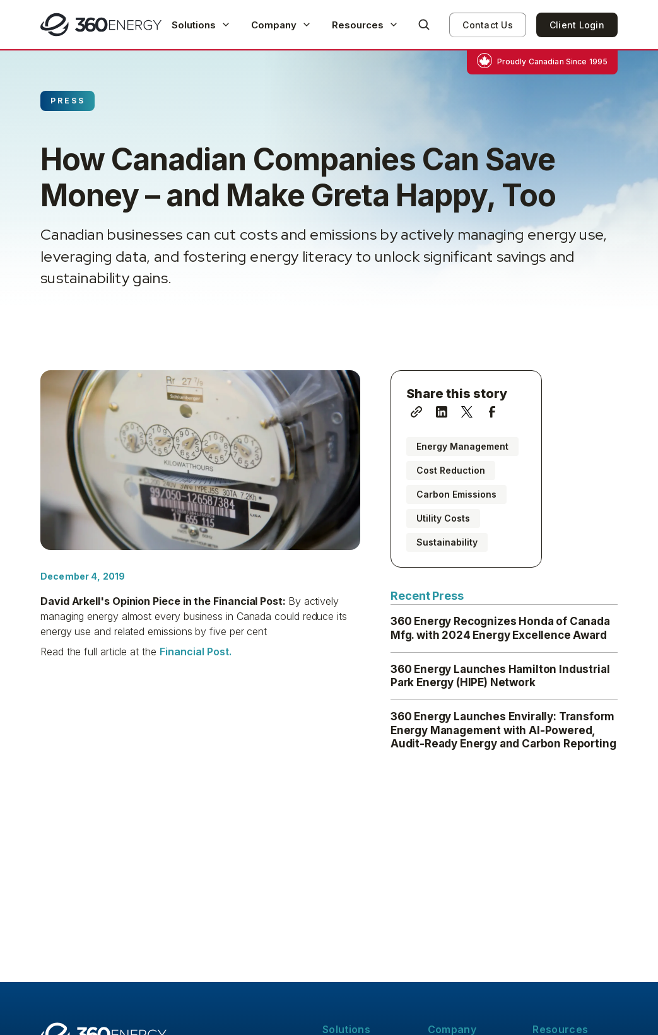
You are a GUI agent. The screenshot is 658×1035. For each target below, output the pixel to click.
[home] (101, 24)
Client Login (576, 25)
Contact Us (487, 25)
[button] (201, 25)
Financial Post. (196, 651)
